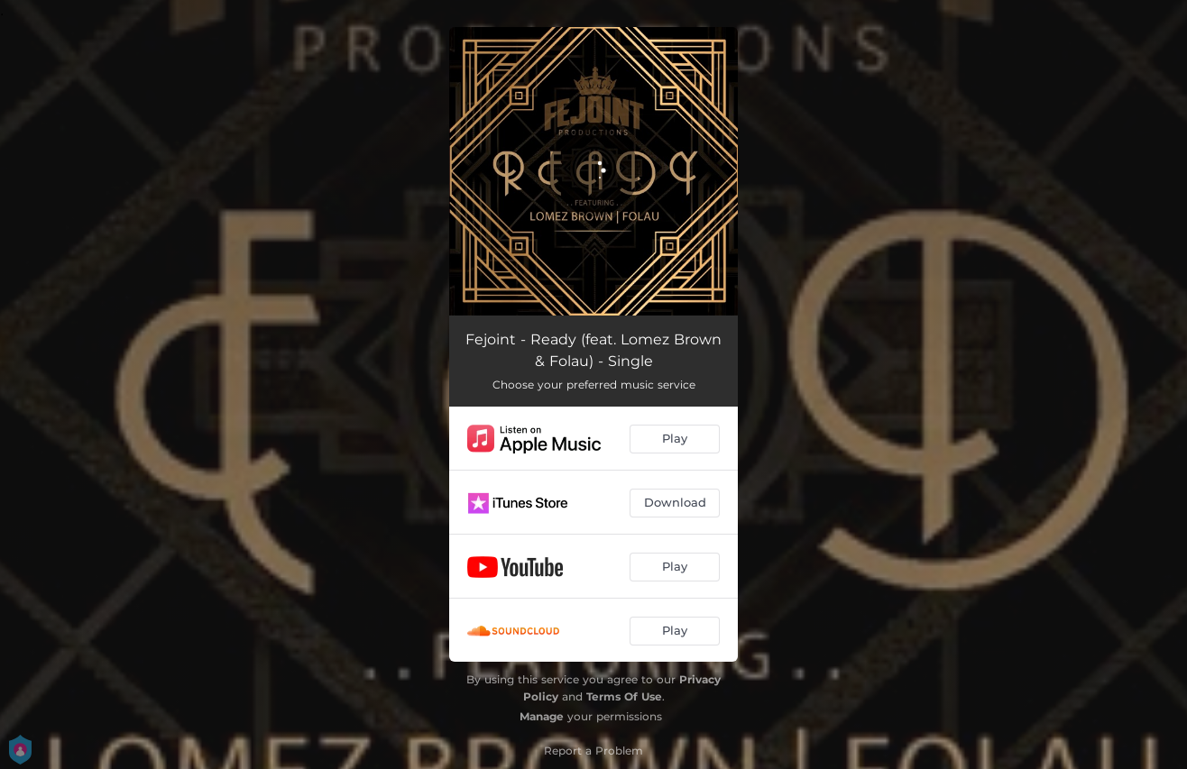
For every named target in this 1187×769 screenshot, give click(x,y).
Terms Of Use (624, 696)
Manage (542, 716)
